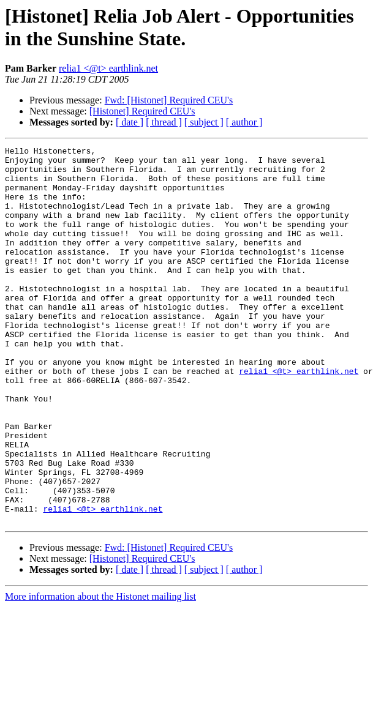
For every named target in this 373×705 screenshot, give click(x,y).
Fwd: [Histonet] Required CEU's (169, 100)
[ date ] (129, 122)
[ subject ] (204, 122)
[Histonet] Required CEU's (142, 111)
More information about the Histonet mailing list (100, 671)
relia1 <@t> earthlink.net (108, 68)
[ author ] (244, 122)
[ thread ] (164, 122)
